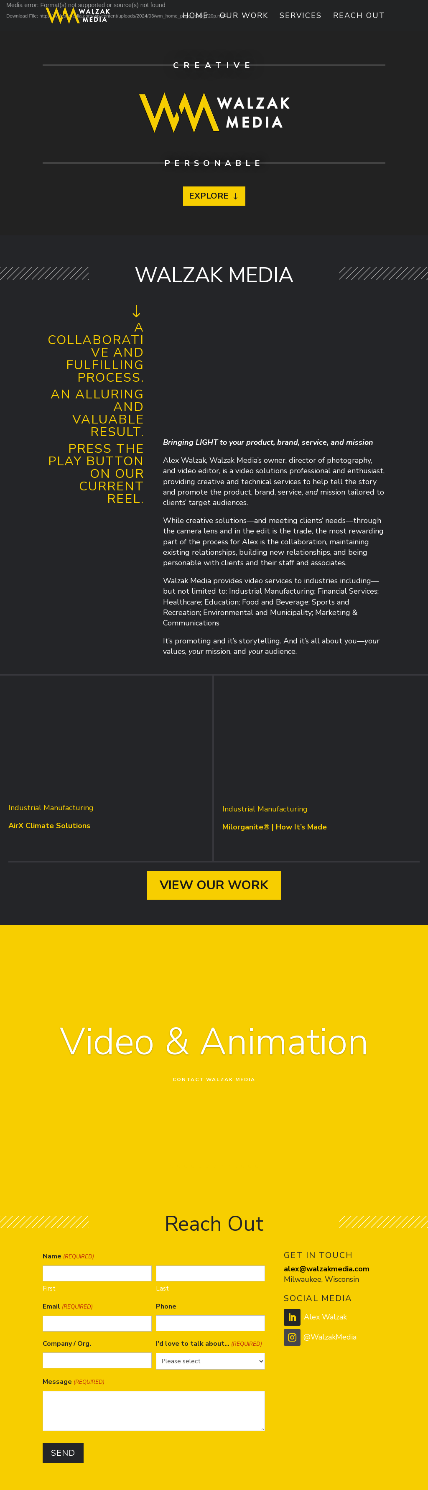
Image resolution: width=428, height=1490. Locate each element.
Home (196, 16)
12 (249, 1166)
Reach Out (359, 16)
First (49, 1288)
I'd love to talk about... (209, 1344)
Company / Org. (67, 1343)
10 (235, 1166)
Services (301, 16)
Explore (209, 196)
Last (162, 1288)
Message (73, 1382)
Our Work (244, 16)
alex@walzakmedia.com (326, 1269)
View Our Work (214, 885)
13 (256, 1166)
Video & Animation (214, 1042)
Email (67, 1307)
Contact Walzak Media (214, 1079)
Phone (166, 1306)
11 (242, 1166)
